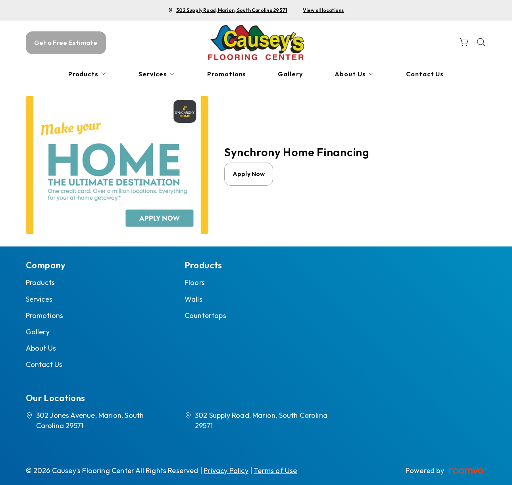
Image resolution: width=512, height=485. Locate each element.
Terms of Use (275, 470)
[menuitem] (87, 74)
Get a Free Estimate (66, 43)
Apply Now (249, 174)
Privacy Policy (226, 470)
